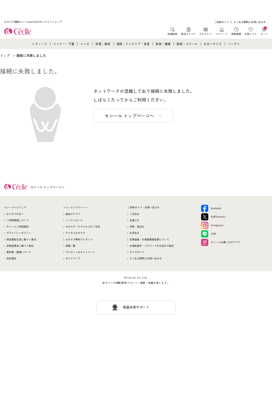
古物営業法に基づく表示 (20, 246)
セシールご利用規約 (17, 226)
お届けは (134, 220)
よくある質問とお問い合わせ (250, 22)
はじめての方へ (15, 214)
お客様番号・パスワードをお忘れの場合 (151, 246)
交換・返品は (136, 226)
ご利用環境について (17, 220)
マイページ (221, 33)
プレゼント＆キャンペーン (80, 252)
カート (264, 31)
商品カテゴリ (188, 33)
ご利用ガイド (221, 22)
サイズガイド (136, 252)
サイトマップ (72, 258)
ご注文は (134, 214)
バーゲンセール (74, 220)
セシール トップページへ (129, 116)
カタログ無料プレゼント (79, 239)
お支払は (134, 233)
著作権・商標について (18, 252)
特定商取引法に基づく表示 (21, 239)
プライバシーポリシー (18, 233)
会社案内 (11, 258)
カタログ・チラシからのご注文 (82, 226)
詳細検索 (172, 33)
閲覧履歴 (236, 33)
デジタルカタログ (75, 233)
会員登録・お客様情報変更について (149, 239)
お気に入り (251, 33)
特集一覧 (70, 246)
